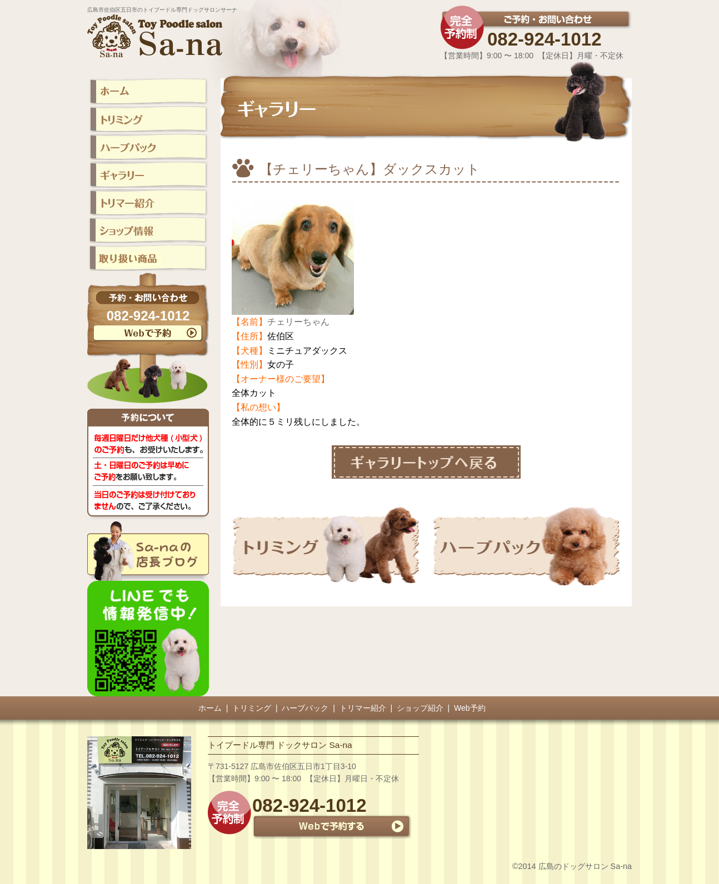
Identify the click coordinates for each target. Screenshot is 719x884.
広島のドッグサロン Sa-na (585, 866)
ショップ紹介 (420, 708)
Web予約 (470, 708)
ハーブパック (305, 708)
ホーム (210, 708)
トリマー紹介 (362, 708)
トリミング (251, 708)
